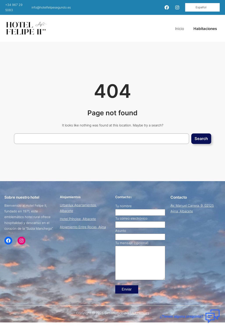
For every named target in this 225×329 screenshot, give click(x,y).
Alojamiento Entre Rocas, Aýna (83, 227)
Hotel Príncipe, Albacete (78, 219)
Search (201, 138)
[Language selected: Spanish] (202, 7)
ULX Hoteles (139, 319)
